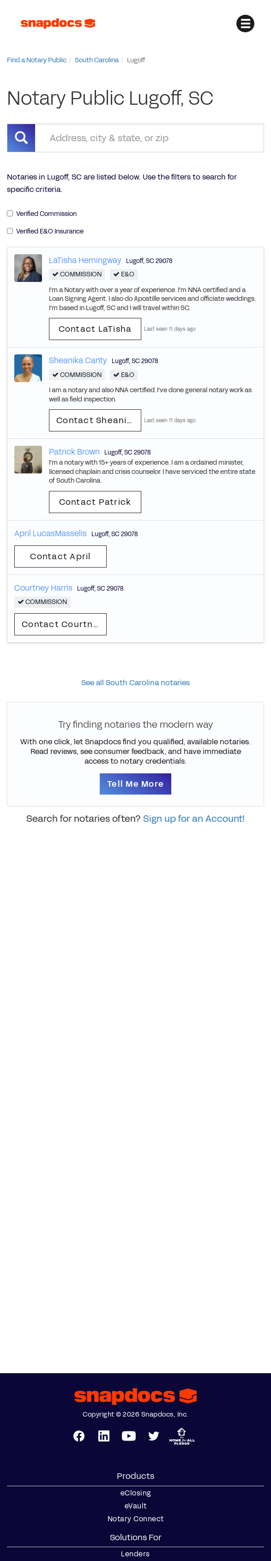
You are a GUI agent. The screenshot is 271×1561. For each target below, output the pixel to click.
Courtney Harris (43, 587)
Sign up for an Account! (194, 818)
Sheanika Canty (78, 360)
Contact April (60, 556)
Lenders (135, 1554)
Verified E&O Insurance (45, 231)
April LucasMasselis (50, 533)
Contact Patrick (95, 502)
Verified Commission (42, 213)
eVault (136, 1506)
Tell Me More (135, 784)
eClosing (135, 1493)
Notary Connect (136, 1519)
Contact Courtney (63, 624)
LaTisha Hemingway (85, 260)
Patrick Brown (74, 451)
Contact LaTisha (95, 329)
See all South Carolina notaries (135, 682)
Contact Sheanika (97, 420)
